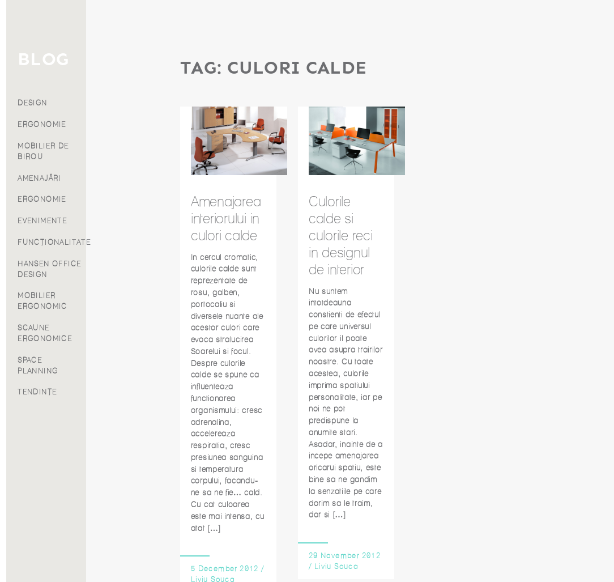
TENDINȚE (117, 392)
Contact (43, 167)
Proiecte (43, 107)
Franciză (43, 152)
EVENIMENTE (122, 220)
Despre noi (43, 137)
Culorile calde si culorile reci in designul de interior (341, 235)
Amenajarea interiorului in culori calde (226, 218)
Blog (43, 122)
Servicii (42, 77)
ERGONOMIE (121, 124)
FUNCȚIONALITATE (133, 242)
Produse (43, 92)
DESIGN (112, 103)
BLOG (122, 59)
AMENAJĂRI (119, 178)
